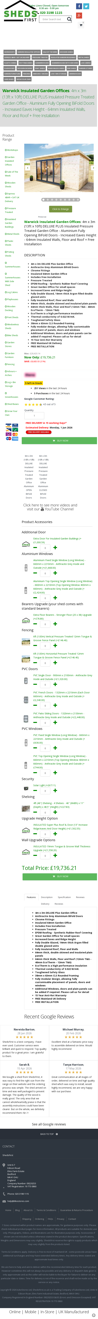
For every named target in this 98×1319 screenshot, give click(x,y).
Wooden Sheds (10, 184)
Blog (17, 1210)
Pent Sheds (11, 317)
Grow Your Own (11, 413)
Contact (72, 1218)
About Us (28, 1210)
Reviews (80, 897)
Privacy (60, 1218)
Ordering (39, 1218)
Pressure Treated (10, 210)
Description (47, 897)
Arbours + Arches (11, 373)
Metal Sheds (12, 234)
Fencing (9, 364)
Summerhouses (12, 265)
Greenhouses (11, 395)
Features (31, 897)
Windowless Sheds (12, 326)
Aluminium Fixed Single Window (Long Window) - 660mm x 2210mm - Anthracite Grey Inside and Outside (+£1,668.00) (59, 564)
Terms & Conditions (46, 1210)
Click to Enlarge (60, 209)
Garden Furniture (9, 355)
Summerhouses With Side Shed (12, 280)
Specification (64, 897)
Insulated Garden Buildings (10, 223)
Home (8, 1210)
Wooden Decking (10, 308)
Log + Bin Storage (10, 384)
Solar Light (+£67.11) (44, 785)
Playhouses (11, 299)
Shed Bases (12, 404)
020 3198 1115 (51, 13)
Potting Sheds (9, 254)
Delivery (45, 903)
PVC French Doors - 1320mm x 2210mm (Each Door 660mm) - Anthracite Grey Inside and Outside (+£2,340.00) (61, 696)
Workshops (11, 150)
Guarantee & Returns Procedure (76, 1210)
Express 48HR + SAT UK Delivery (12, 197)
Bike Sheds (11, 335)
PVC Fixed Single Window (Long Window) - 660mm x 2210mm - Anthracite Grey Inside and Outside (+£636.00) (61, 738)
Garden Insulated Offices (9, 161)
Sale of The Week (11, 173)
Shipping (26, 1218)
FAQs (50, 1218)
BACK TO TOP (49, 1134)
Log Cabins (11, 292)
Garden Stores (9, 344)
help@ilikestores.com (18, 1201)
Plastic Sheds (9, 243)
